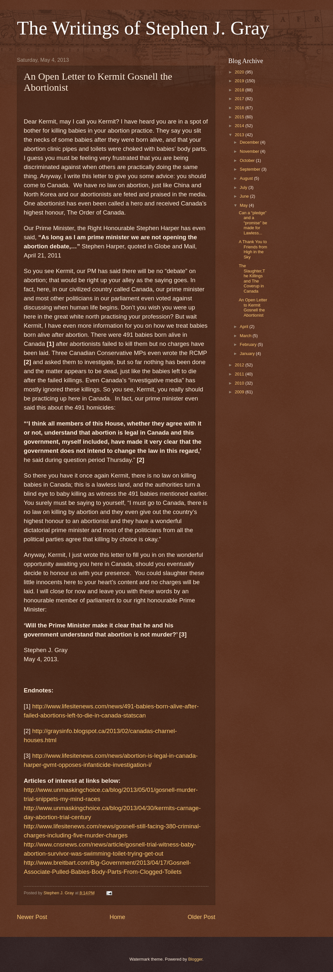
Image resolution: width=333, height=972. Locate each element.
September (250, 169)
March (246, 335)
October (248, 160)
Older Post (201, 917)
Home (117, 917)
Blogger (195, 959)
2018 (240, 89)
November (250, 151)
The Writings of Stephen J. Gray (143, 28)
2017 (240, 98)
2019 (240, 80)
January (248, 353)
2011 (240, 374)
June (245, 196)
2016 (240, 107)
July (244, 187)
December (250, 142)
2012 (240, 364)
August (247, 178)
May (244, 205)
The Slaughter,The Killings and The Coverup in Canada (252, 278)
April (244, 326)
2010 (240, 383)
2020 (240, 72)
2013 (240, 134)
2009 (240, 391)
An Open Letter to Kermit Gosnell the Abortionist (253, 307)
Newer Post (32, 917)
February (249, 344)
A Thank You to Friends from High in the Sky (253, 249)
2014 (240, 125)
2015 (240, 116)
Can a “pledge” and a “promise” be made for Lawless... (253, 222)
